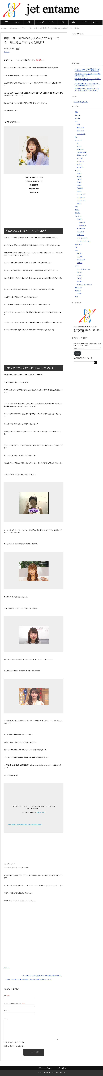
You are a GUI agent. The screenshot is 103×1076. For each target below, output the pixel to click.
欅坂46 (79, 191)
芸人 (76, 137)
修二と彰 (79, 158)
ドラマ (77, 266)
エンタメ (17, 22)
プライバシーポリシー (45, 1068)
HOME (6, 22)
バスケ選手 (80, 232)
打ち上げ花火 (81, 259)
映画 (76, 250)
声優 (63, 22)
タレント (77, 115)
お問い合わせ (62, 1068)
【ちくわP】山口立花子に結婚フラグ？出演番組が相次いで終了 (41, 975)
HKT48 (79, 179)
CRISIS (79, 278)
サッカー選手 (81, 228)
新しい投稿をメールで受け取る (14, 1046)
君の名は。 (80, 253)
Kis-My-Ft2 (80, 149)
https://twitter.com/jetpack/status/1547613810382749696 (25, 824)
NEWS (79, 146)
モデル (77, 210)
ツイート (6, 52)
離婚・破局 (80, 127)
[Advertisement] (33, 211)
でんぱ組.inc (81, 197)
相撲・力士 (80, 235)
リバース (79, 275)
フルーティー (81, 200)
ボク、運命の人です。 (84, 269)
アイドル (51, 22)
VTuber (79, 293)
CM (76, 247)
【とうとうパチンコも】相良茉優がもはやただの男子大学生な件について (28, 979)
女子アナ (74, 22)
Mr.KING (79, 164)
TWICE (79, 203)
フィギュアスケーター (84, 241)
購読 (77, 353)
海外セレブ (78, 287)
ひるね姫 (79, 256)
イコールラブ (81, 194)
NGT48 (79, 185)
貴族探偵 (79, 281)
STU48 (79, 182)
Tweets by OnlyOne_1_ (81, 102)
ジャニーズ (40, 22)
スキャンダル (81, 134)
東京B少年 (80, 167)
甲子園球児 (82, 225)
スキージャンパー (82, 238)
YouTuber (85, 22)
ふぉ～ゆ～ (80, 161)
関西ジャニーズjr (82, 155)
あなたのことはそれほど (84, 284)
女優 (76, 112)
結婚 (78, 124)
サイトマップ (97, 22)
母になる (79, 272)
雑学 (76, 296)
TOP (13, 28)
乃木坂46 (80, 188)
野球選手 (79, 219)
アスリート (78, 216)
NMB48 (79, 176)
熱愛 (29, 22)
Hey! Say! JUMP (82, 152)
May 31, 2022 (41, 812)
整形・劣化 (78, 244)
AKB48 (79, 173)
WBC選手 (82, 222)
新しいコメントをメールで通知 (14, 1042)
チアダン (79, 263)
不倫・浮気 (80, 131)
